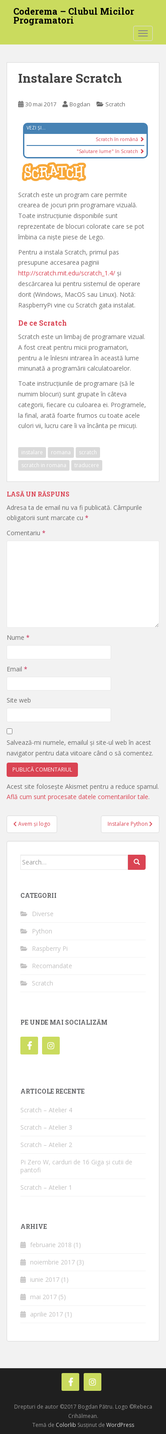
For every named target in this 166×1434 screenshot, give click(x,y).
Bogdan (79, 104)
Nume (18, 637)
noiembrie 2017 (52, 1262)
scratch (88, 452)
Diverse (43, 913)
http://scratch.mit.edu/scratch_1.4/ (66, 273)
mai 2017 (43, 1297)
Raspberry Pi (50, 948)
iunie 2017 (44, 1279)
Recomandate (52, 965)
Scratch (115, 104)
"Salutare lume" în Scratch (110, 151)
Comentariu (26, 533)
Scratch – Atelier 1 (46, 1187)
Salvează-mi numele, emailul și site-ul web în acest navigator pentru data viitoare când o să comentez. (80, 747)
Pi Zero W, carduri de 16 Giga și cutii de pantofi (76, 1166)
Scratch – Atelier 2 (46, 1144)
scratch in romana (43, 465)
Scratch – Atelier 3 (46, 1127)
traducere (86, 465)
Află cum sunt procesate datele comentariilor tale (77, 796)
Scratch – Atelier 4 (46, 1110)
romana (61, 452)
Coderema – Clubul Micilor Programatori (73, 13)
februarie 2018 (51, 1244)
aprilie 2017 (46, 1314)
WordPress (120, 1425)
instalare (32, 452)
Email (17, 669)
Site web (19, 700)
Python (42, 931)
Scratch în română (120, 139)
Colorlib (66, 1425)
